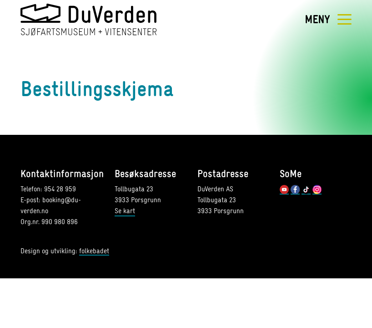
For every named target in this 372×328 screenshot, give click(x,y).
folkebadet (94, 251)
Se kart (125, 210)
